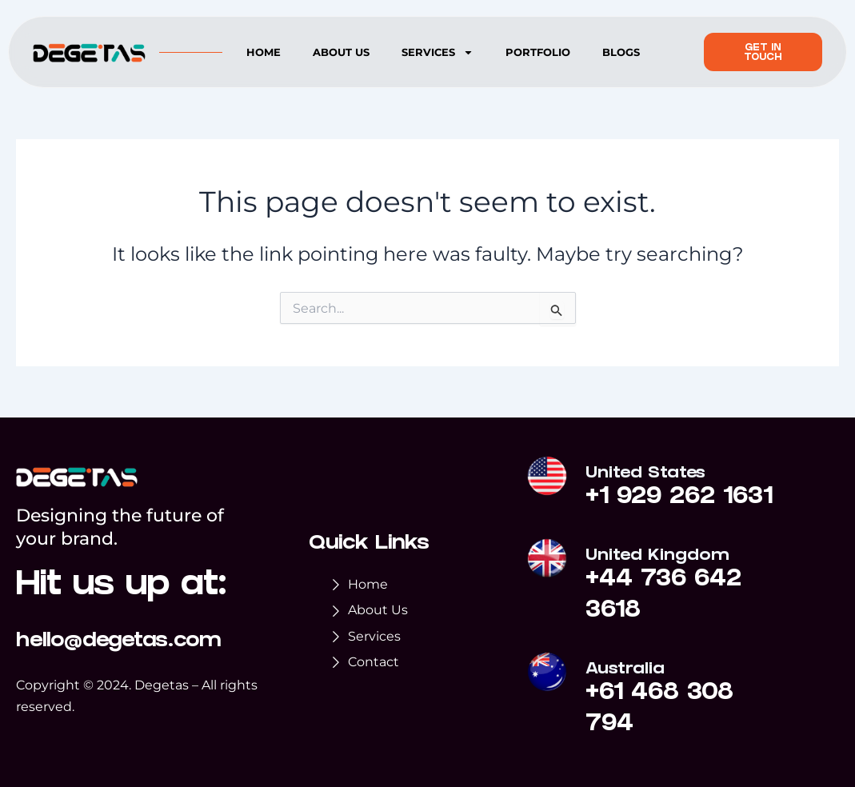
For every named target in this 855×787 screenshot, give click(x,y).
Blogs (621, 52)
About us (341, 52)
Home (263, 52)
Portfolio (537, 52)
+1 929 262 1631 (679, 498)
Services (437, 52)
